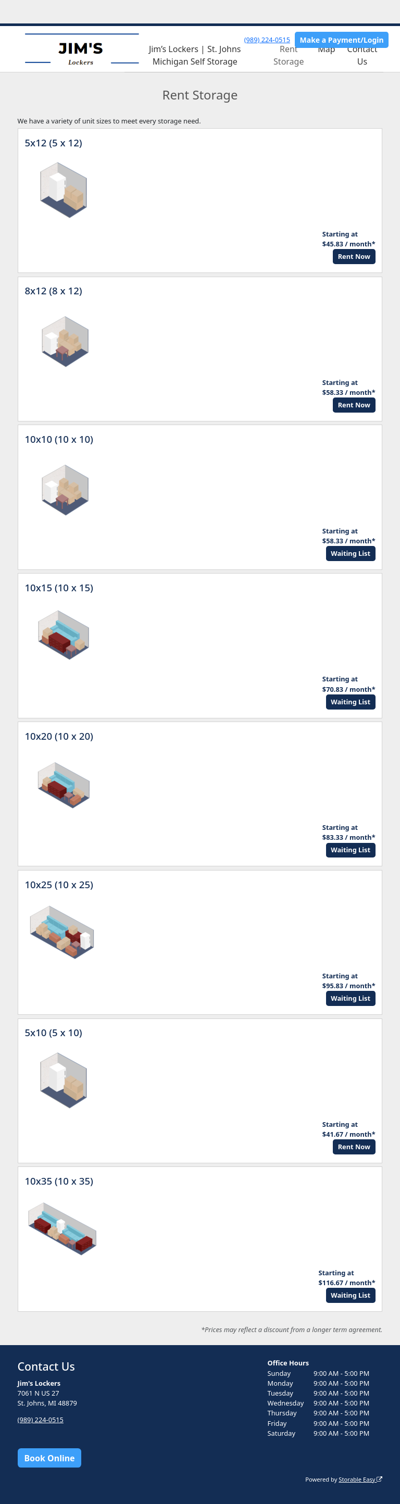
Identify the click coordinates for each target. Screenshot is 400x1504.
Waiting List (350, 553)
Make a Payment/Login (342, 40)
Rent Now (354, 256)
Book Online (49, 1458)
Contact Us (362, 55)
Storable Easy (360, 1479)
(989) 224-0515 (267, 39)
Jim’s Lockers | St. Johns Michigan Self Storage (195, 55)
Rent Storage (288, 55)
